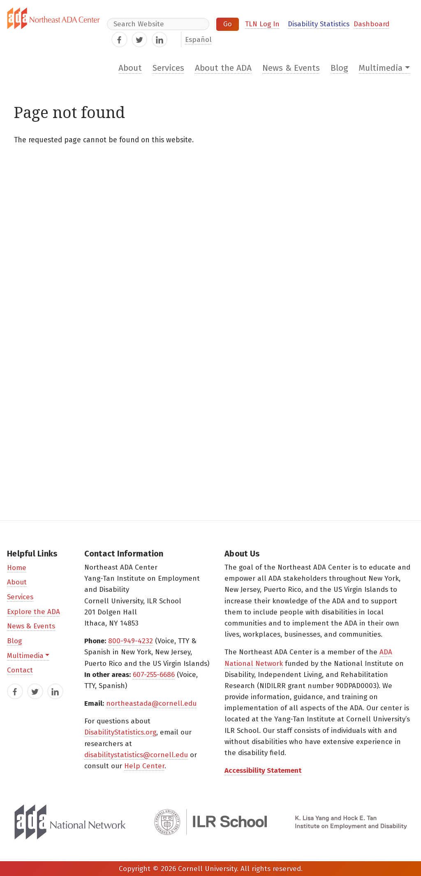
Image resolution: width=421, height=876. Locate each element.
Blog (339, 68)
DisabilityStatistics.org (120, 732)
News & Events (291, 68)
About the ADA (223, 68)
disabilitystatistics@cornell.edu (136, 755)
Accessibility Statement (262, 770)
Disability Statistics (318, 24)
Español (198, 39)
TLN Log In (262, 24)
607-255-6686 (154, 674)
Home (16, 567)
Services (168, 68)
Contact (20, 670)
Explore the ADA (33, 611)
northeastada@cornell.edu (151, 703)
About (130, 68)
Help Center (144, 766)
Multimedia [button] (380, 68)
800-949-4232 (130, 641)
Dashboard (371, 24)
